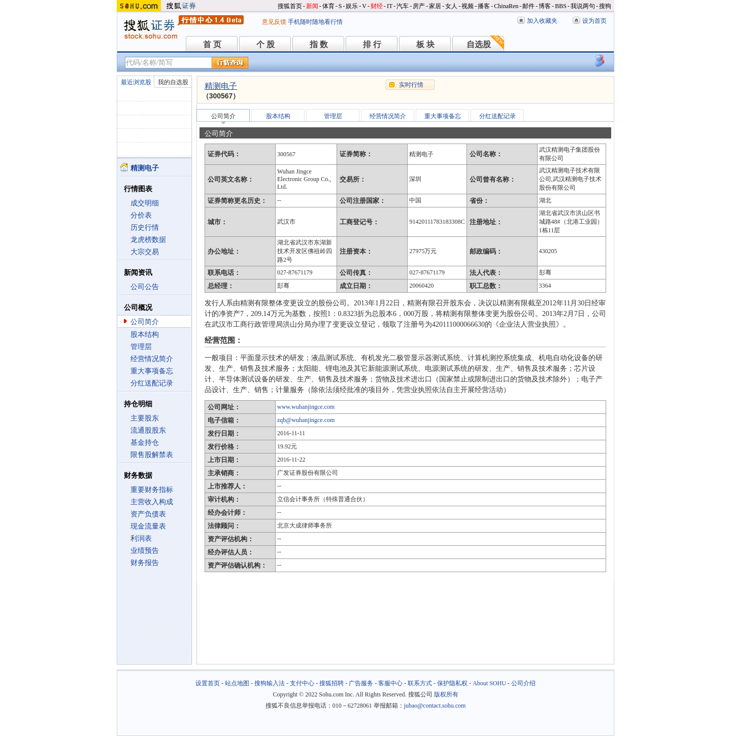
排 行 (372, 44)
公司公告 (144, 287)
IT (389, 6)
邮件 (528, 6)
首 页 (212, 44)
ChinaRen (506, 6)
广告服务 (361, 683)
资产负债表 (148, 514)
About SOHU (489, 683)
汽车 (402, 6)
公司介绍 (523, 683)
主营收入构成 (151, 502)
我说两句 (583, 6)
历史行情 (144, 227)
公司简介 (144, 322)
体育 (328, 6)
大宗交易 (144, 252)
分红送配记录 (151, 383)
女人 (451, 6)
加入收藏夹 (542, 20)
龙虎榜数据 (148, 239)
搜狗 (605, 6)
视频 (467, 6)
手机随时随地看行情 (315, 21)
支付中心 (302, 683)
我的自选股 (173, 82)
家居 (435, 6)
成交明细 (144, 203)
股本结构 (144, 334)
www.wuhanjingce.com (306, 406)
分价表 (141, 215)
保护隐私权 (452, 683)
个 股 (265, 44)
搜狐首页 (290, 6)
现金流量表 (148, 526)
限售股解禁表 (151, 455)
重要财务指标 (151, 490)
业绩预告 (144, 550)
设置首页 (207, 683)
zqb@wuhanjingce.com (306, 420)
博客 (545, 6)
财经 (377, 6)
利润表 (141, 538)
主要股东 (144, 418)
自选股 (479, 44)
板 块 (425, 44)
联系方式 (420, 683)
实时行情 (411, 84)
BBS (561, 6)
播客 (484, 6)
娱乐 (352, 6)
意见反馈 (274, 21)
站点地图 (237, 683)
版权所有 (446, 694)
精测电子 (221, 86)
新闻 (312, 6)
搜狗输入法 (269, 683)
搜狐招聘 (331, 683)
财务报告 (144, 563)
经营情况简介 (151, 359)
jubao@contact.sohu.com (435, 705)
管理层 (141, 347)
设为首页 (594, 20)
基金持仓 (144, 442)
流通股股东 (148, 430)
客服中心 (390, 683)
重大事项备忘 (151, 371)
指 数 (319, 44)
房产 (419, 6)
